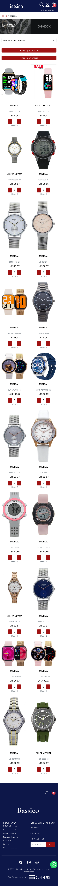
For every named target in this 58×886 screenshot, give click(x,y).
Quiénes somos (10, 848)
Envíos (6, 844)
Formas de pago (10, 837)
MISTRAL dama (14, 174)
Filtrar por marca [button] (29, 50)
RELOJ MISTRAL (43, 753)
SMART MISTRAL (43, 105)
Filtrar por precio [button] (29, 58)
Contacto (35, 833)
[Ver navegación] (3, 6)
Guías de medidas (11, 830)
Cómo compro (9, 833)
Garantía (7, 840)
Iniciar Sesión (47, 10)
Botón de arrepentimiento (38, 828)
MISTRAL (14, 105)
